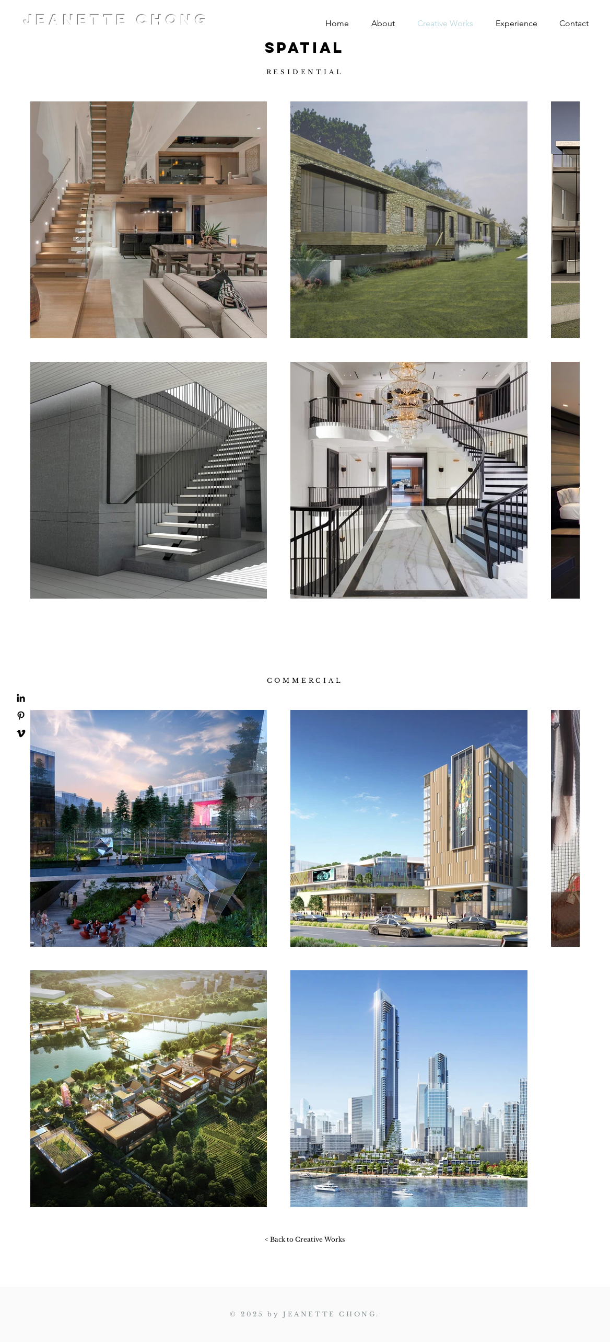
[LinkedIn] (21, 698)
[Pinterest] (21, 715)
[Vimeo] (21, 733)
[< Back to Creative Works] (305, 1239)
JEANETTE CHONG (117, 19)
